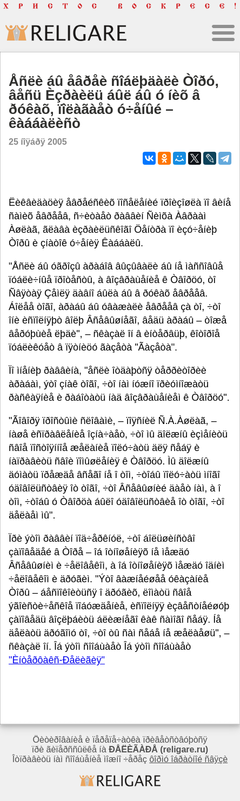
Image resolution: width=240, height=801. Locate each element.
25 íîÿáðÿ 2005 (38, 141)
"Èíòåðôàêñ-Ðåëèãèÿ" (57, 660)
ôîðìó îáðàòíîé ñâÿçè (188, 759)
